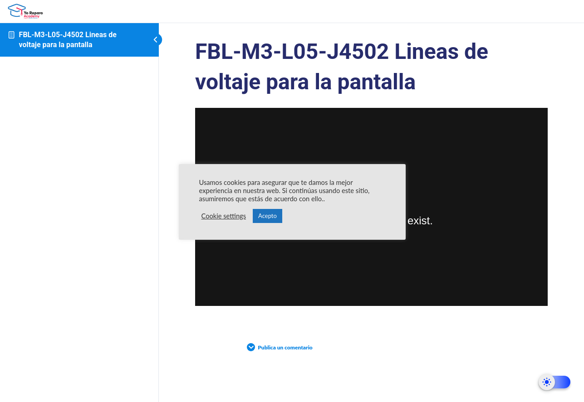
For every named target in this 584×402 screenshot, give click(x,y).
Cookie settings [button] (223, 216)
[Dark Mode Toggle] (554, 382)
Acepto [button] (267, 215)
